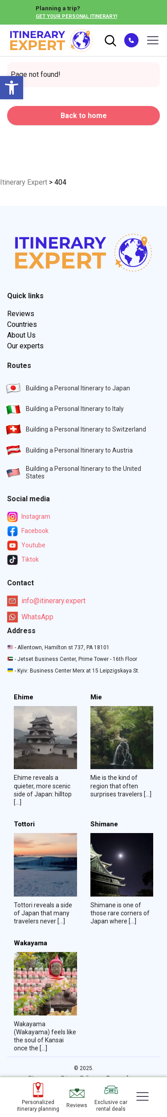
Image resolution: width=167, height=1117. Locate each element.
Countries (22, 324)
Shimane (104, 824)
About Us (21, 335)
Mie (96, 697)
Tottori (24, 824)
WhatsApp (30, 617)
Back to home (84, 115)
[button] (11, 87)
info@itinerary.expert (46, 601)
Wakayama (30, 943)
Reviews (20, 313)
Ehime (23, 697)
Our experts (25, 346)
